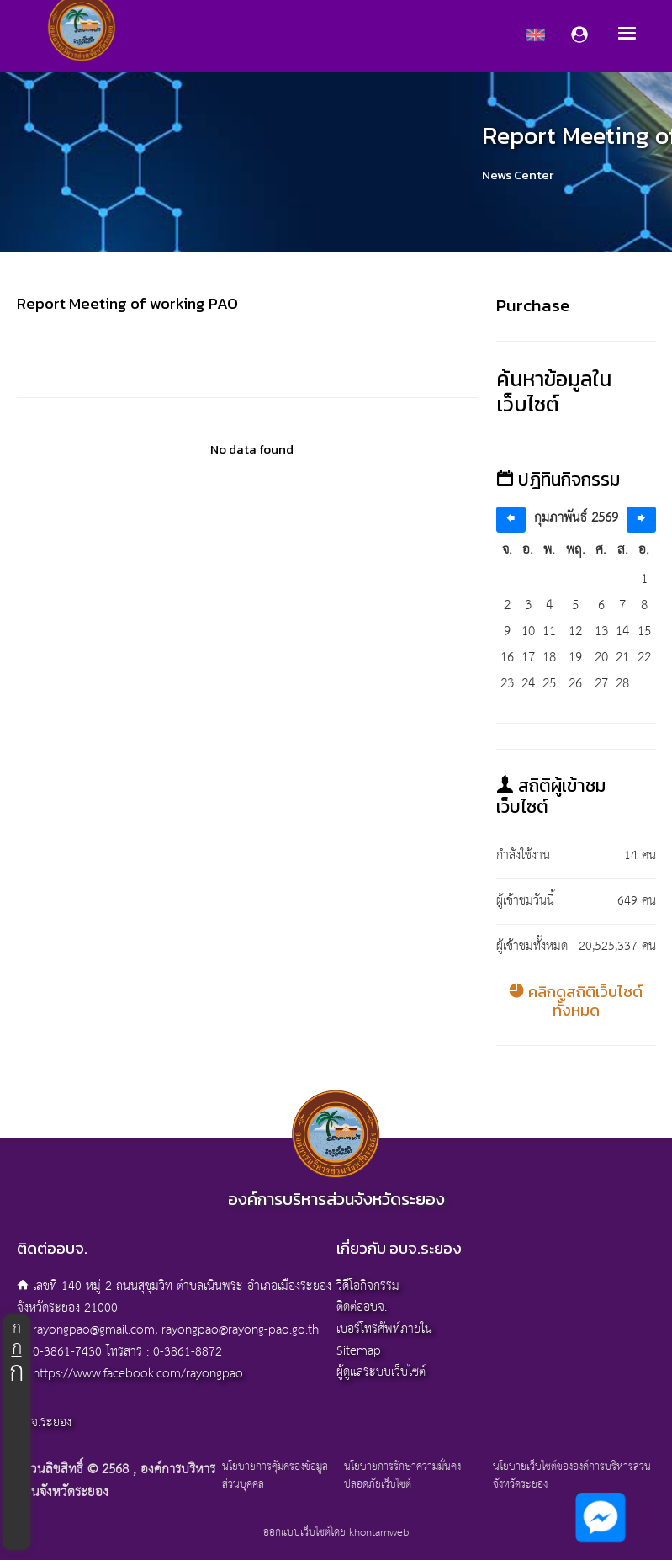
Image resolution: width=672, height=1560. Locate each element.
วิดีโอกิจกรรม (367, 1286)
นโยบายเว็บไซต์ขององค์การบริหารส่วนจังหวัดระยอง (572, 1476)
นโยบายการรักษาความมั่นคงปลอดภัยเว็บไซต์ (402, 1476)
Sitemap (358, 1351)
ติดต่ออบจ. (361, 1307)
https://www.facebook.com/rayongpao (138, 1373)
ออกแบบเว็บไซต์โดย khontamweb (336, 1532)
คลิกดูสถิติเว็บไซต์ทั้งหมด (576, 1000)
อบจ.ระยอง (44, 1422)
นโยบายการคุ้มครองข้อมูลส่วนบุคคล (275, 1476)
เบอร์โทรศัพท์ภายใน (384, 1329)
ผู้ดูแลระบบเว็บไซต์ (381, 1372)
